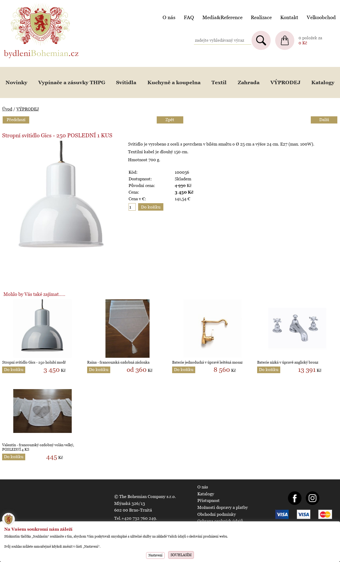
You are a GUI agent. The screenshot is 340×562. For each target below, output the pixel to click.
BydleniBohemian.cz (23, 3)
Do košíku (13, 369)
